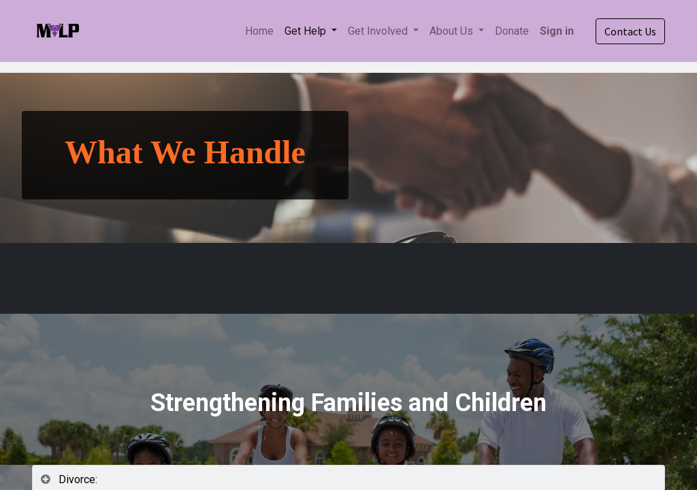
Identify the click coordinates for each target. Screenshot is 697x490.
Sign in (557, 30)
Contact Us (630, 31)
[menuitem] (259, 31)
